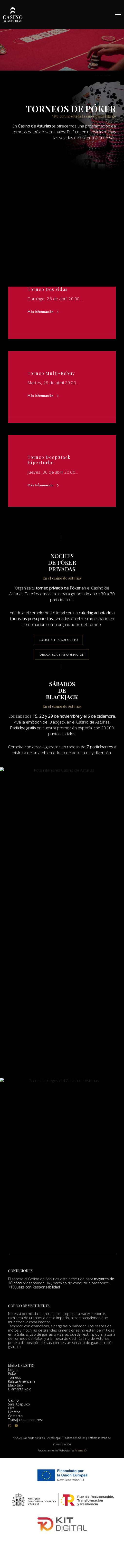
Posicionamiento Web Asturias (56, 1450)
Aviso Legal (54, 1438)
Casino (13, 1403)
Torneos (14, 1380)
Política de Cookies (74, 1438)
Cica (11, 1410)
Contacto (15, 1418)
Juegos (13, 1372)
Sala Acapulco (19, 1407)
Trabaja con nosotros (25, 1422)
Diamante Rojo (19, 1391)
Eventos (14, 1414)
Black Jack (15, 1388)
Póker (12, 1376)
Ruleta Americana (21, 1384)
